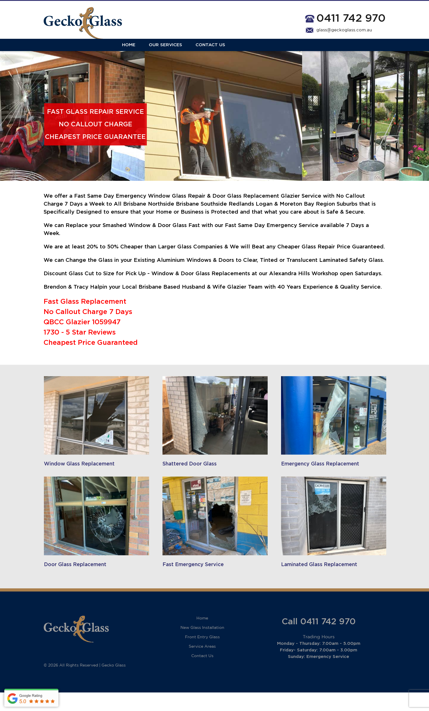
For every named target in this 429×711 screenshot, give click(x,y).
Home (50, 52)
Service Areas (202, 665)
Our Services (87, 52)
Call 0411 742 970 (319, 640)
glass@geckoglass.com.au (344, 30)
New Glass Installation (202, 646)
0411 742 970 (351, 18)
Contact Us (132, 52)
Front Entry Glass (202, 655)
